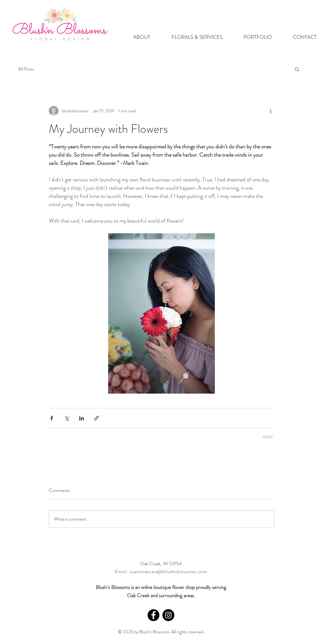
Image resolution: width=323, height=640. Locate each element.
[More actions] (270, 111)
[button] (297, 69)
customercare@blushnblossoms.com (168, 571)
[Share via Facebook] (52, 418)
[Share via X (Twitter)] (66, 418)
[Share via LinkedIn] (81, 418)
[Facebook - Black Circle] (153, 615)
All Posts (26, 69)
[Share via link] (96, 418)
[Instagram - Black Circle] (168, 615)
